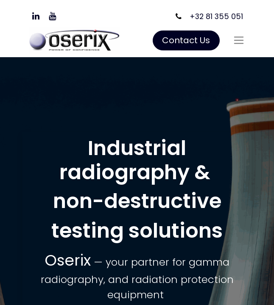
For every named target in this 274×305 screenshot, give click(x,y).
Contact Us (186, 40)
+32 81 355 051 (216, 16)
